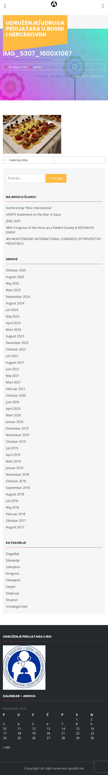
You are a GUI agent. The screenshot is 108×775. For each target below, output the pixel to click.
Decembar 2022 (17, 343)
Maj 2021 (12, 376)
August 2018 (15, 494)
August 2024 (15, 303)
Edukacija (12, 560)
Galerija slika (18, 160)
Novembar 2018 (17, 474)
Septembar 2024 (18, 296)
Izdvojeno (13, 567)
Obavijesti (13, 580)
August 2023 (15, 336)
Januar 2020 (14, 422)
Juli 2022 (12, 356)
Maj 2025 (12, 283)
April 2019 (13, 455)
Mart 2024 (13, 329)
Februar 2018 (15, 514)
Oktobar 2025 (16, 270)
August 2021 (15, 362)
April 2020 (13, 408)
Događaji (12, 554)
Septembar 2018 (18, 488)
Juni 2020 (12, 402)
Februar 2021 (15, 389)
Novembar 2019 (17, 435)
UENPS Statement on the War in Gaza (33, 214)
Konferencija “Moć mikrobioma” (29, 208)
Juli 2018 (12, 501)
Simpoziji (12, 593)
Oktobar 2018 (16, 481)
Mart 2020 (13, 415)
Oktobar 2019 (16, 441)
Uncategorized (16, 606)
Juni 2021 (12, 369)
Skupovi (11, 600)
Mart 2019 (13, 461)
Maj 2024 (12, 316)
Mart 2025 (13, 290)
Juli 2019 (12, 448)
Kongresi (12, 573)
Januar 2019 (14, 468)
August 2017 (15, 527)
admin (37, 67)
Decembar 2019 (17, 428)
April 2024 (13, 323)
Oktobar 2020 (16, 395)
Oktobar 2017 (16, 520)
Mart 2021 (13, 382)
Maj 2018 (12, 507)
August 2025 (15, 277)
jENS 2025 (13, 221)
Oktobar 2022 (16, 349)
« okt (6, 747)
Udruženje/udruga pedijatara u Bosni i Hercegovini (35, 28)
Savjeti (10, 587)
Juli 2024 (12, 310)
